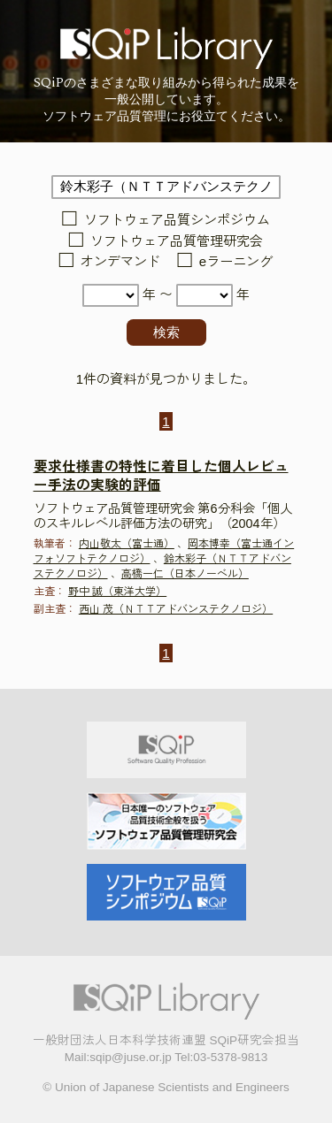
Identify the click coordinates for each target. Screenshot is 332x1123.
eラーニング (236, 262)
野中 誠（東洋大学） (117, 591)
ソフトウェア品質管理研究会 (176, 240)
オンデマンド (120, 262)
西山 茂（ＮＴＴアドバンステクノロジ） (176, 609)
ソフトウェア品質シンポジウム (177, 220)
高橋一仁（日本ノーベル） (185, 574)
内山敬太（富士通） (126, 544)
